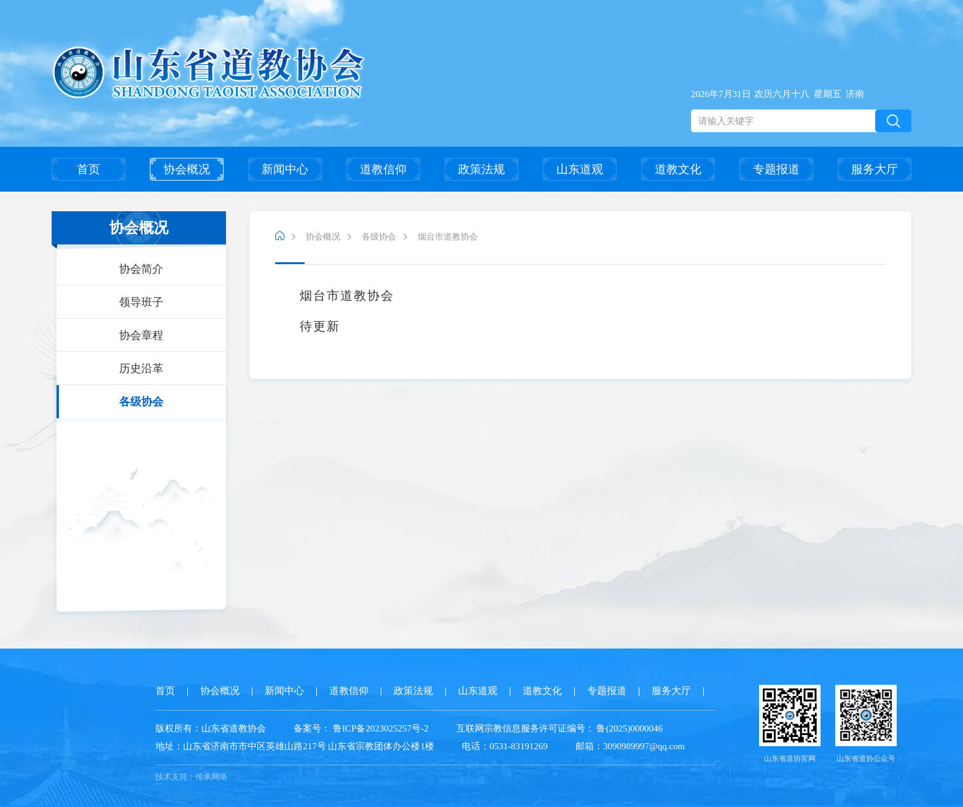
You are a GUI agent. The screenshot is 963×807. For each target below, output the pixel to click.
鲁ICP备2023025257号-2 (381, 728)
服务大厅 (874, 169)
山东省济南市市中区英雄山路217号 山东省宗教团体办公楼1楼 (294, 746)
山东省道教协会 (233, 728)
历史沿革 (141, 368)
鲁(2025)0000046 (629, 728)
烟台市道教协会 (448, 236)
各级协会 (141, 402)
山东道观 (579, 169)
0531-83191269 (518, 746)
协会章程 (141, 335)
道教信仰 (383, 169)
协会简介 (141, 269)
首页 (88, 169)
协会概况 (186, 169)
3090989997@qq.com (644, 746)
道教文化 (678, 169)
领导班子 (141, 302)
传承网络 (211, 776)
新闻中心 (285, 169)
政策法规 (481, 169)
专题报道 (776, 169)
